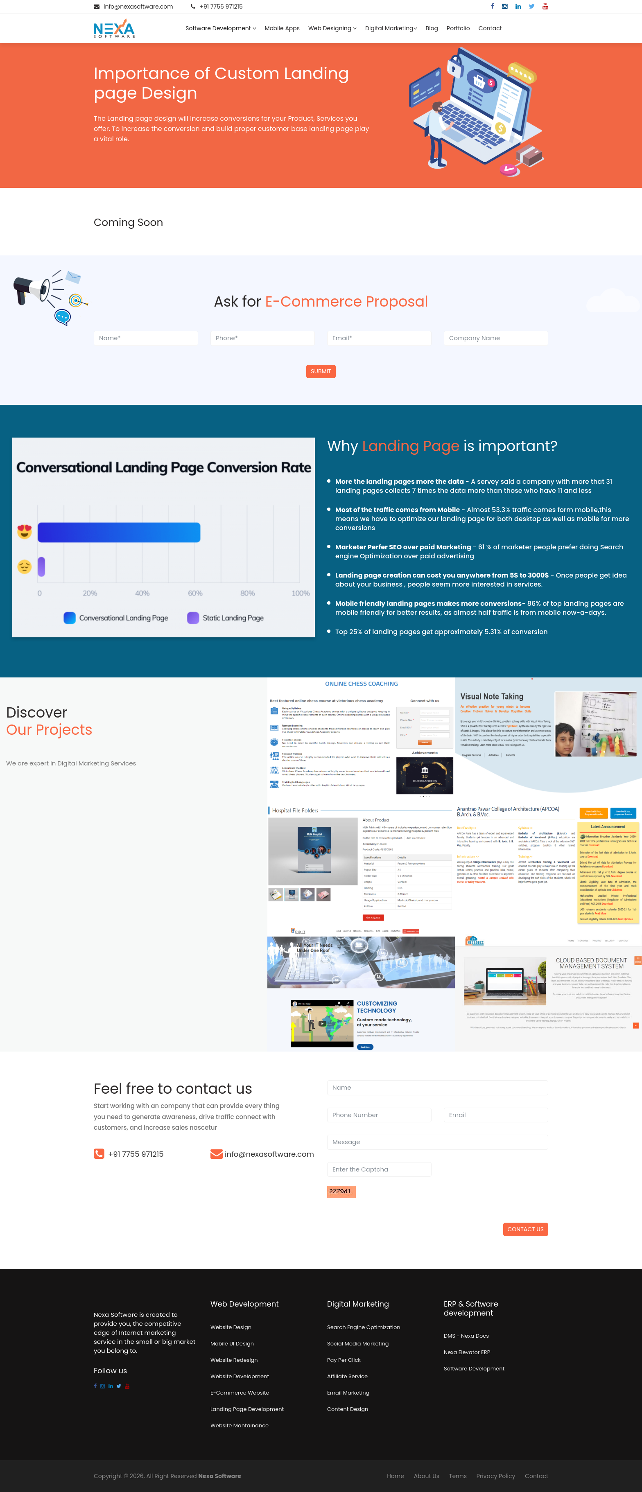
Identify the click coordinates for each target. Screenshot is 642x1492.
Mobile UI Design (232, 1344)
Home (395, 1476)
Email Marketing (348, 1393)
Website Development (239, 1376)
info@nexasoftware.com (138, 6)
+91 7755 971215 (220, 6)
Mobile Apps (282, 28)
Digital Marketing (391, 28)
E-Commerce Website (239, 1393)
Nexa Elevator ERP (467, 1352)
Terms (458, 1476)
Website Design (230, 1327)
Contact (490, 28)
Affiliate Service (347, 1376)
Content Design (347, 1409)
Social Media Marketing (358, 1344)
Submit (321, 371)
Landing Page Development (247, 1409)
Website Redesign (234, 1360)
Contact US (526, 1229)
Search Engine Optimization (363, 1327)
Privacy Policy (496, 1476)
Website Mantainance (239, 1425)
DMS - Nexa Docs (466, 1336)
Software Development (220, 28)
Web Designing (332, 28)
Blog (432, 28)
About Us (426, 1476)
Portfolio (458, 28)
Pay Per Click (344, 1360)
